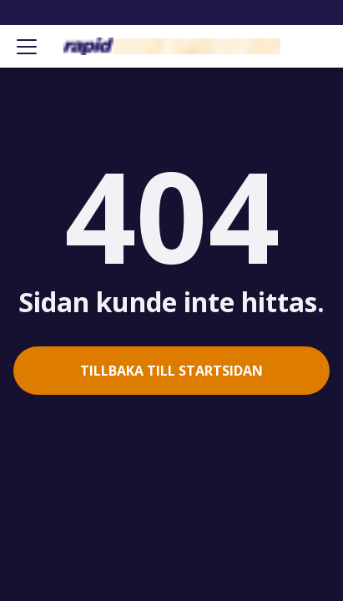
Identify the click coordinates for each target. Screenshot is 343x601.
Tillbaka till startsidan (171, 370)
